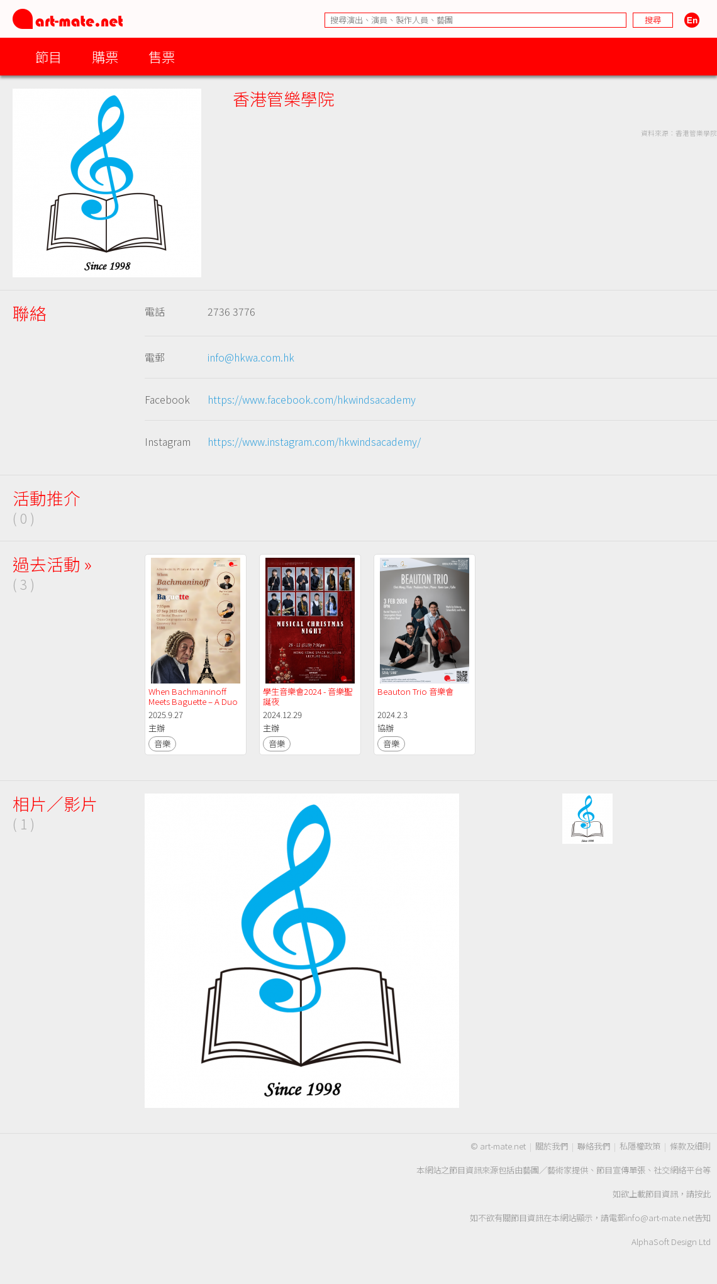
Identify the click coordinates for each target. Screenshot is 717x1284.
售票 (161, 56)
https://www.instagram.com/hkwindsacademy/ (314, 441)
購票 (105, 56)
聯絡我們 (593, 1146)
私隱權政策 (640, 1146)
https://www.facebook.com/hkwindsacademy (312, 399)
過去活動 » (52, 563)
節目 (48, 56)
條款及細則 (690, 1146)
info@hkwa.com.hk (251, 357)
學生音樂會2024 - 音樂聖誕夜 (307, 696)
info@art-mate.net (659, 1218)
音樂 (162, 744)
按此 (702, 1194)
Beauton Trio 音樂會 (415, 691)
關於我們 (551, 1146)
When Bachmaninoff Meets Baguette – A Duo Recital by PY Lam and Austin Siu (194, 706)
